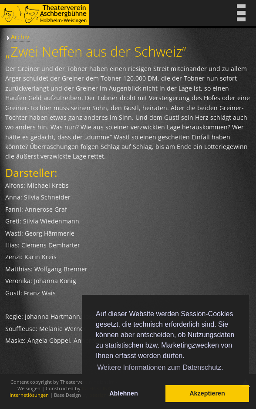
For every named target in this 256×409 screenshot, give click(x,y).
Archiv (20, 37)
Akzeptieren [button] (207, 393)
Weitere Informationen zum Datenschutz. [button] (160, 367)
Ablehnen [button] (123, 393)
